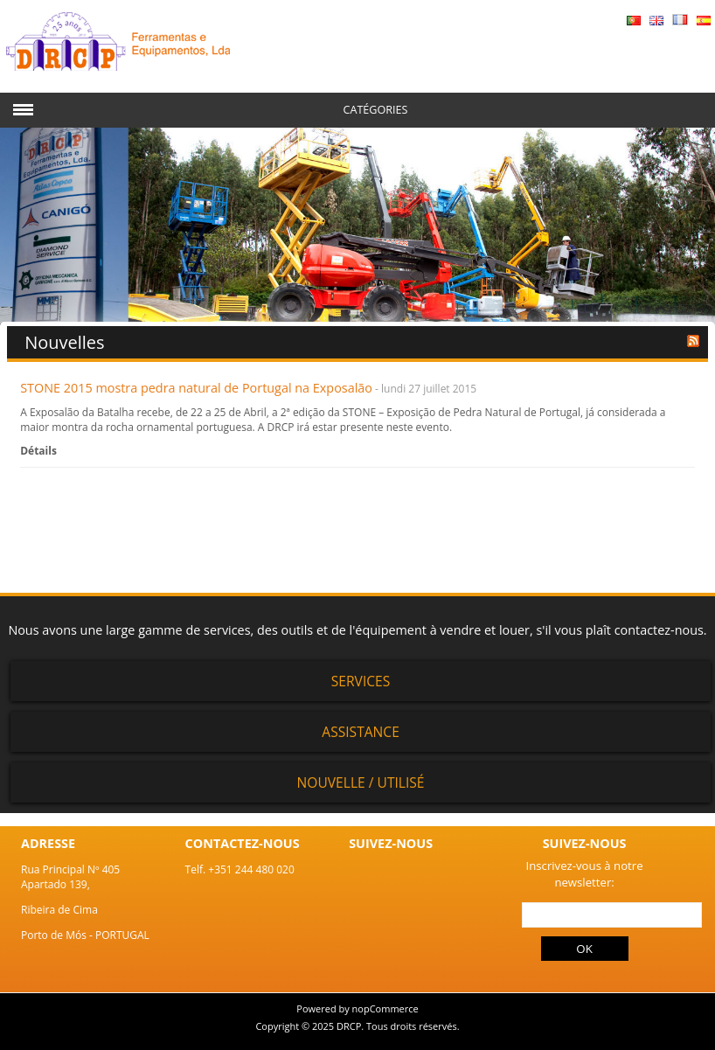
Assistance (360, 731)
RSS (693, 341)
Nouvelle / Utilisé (361, 782)
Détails (38, 450)
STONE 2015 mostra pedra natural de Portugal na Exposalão (196, 387)
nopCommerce (385, 1008)
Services (361, 681)
